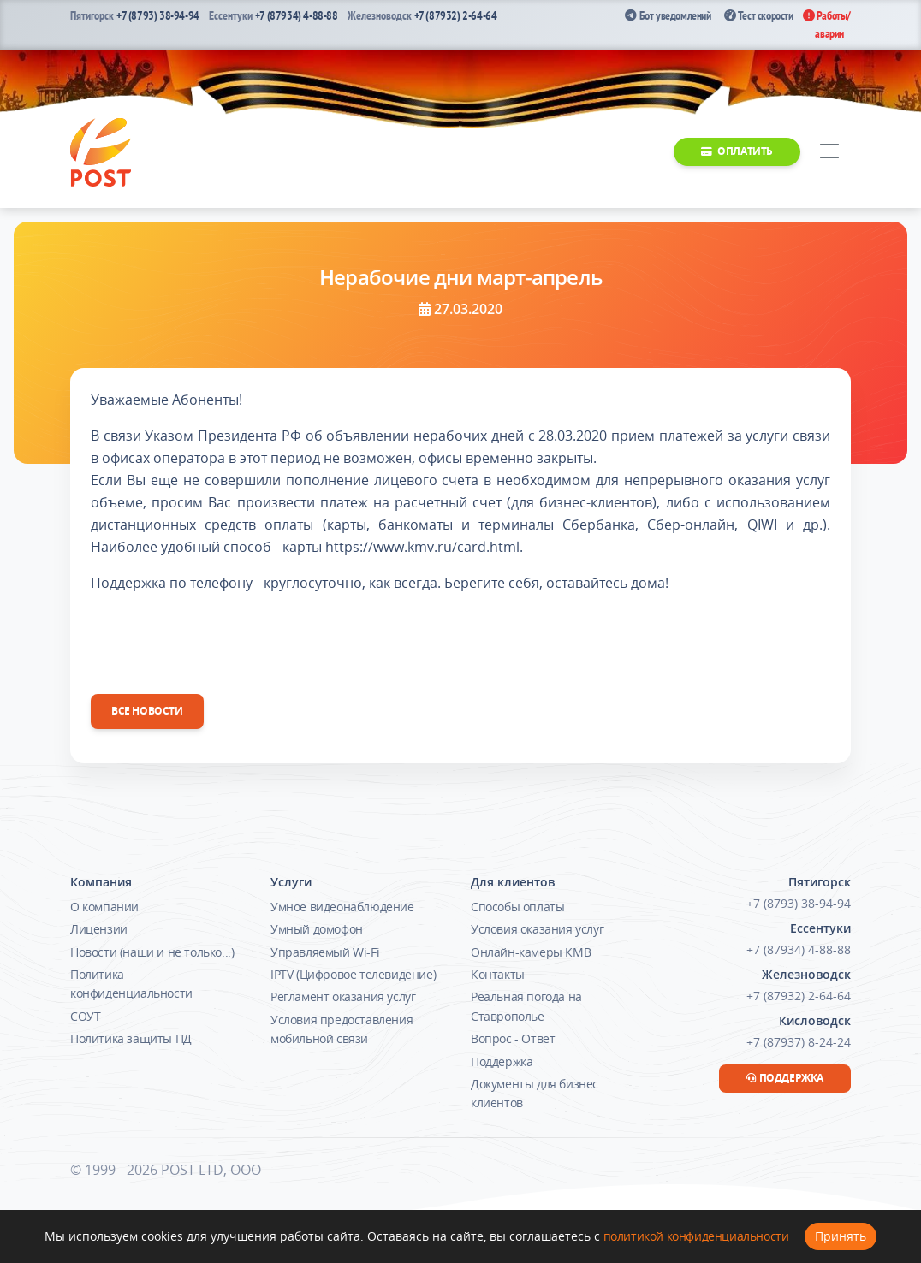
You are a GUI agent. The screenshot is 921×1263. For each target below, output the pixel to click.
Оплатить (737, 151)
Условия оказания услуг (537, 929)
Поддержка (501, 1061)
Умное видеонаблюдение (342, 906)
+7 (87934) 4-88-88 (296, 15)
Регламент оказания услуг (342, 996)
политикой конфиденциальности (696, 1236)
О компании (104, 906)
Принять (840, 1236)
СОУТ (85, 1016)
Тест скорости (758, 15)
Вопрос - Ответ (513, 1038)
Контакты (498, 974)
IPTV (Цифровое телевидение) (353, 974)
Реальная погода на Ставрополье (526, 1005)
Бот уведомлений (667, 15)
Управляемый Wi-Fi (324, 952)
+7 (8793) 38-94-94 (157, 15)
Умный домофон (316, 929)
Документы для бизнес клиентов (534, 1093)
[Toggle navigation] (829, 151)
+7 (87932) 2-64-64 (455, 15)
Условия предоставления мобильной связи (341, 1029)
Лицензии (99, 929)
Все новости (147, 710)
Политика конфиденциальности (131, 983)
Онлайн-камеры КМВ (531, 952)
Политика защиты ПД (131, 1038)
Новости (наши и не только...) (152, 952)
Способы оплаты (517, 906)
